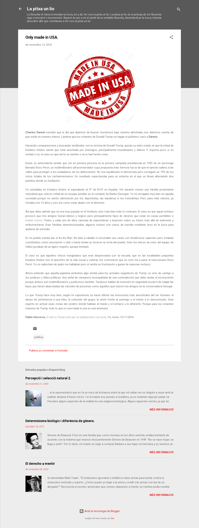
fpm (112, 518)
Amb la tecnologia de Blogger (99, 511)
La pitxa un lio (40, 8)
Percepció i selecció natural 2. (48, 378)
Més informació (162, 409)
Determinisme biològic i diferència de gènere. (60, 421)
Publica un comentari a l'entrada (48, 350)
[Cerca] (179, 10)
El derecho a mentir (40, 463)
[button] (171, 38)
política (38, 337)
